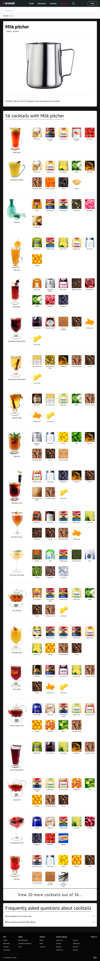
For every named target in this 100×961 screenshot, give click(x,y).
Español (58, 947)
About (41, 940)
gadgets (9, 31)
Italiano (75, 950)
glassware (16, 31)
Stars (19, 947)
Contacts (42, 947)
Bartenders (42, 3)
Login (92, 3)
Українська (76, 943)
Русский (75, 947)
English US (59, 950)
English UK (59, 940)
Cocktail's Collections (24, 943)
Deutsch (58, 943)
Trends (31, 3)
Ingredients (65, 3)
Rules (41, 943)
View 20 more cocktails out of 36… (50, 894)
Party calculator (23, 940)
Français (75, 940)
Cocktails (53, 3)
